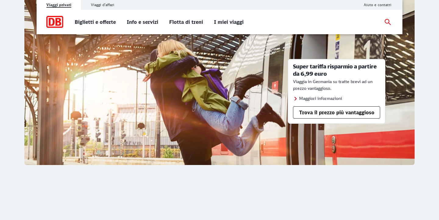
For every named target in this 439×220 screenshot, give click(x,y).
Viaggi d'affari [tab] (102, 4)
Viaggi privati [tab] (58, 4)
